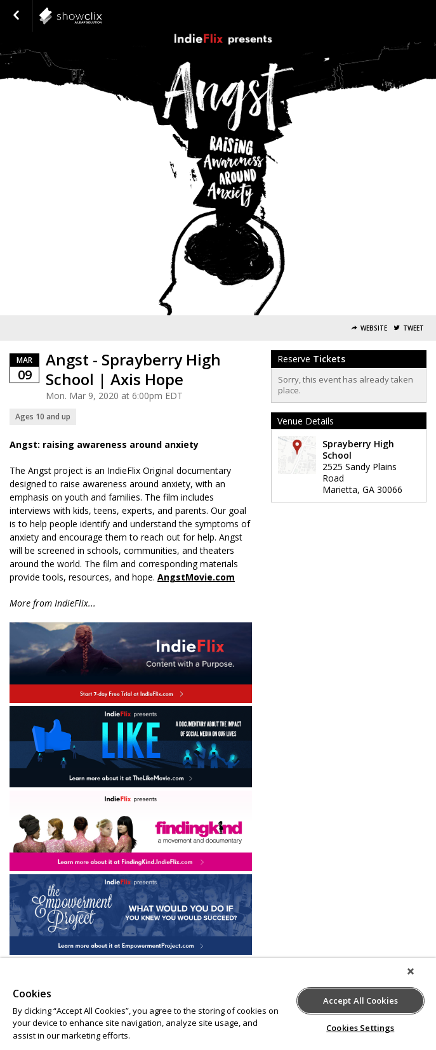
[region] (218, 1004)
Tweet (413, 328)
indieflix (101, 15)
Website (373, 328)
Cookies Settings (360, 1028)
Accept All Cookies (360, 1000)
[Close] (410, 971)
